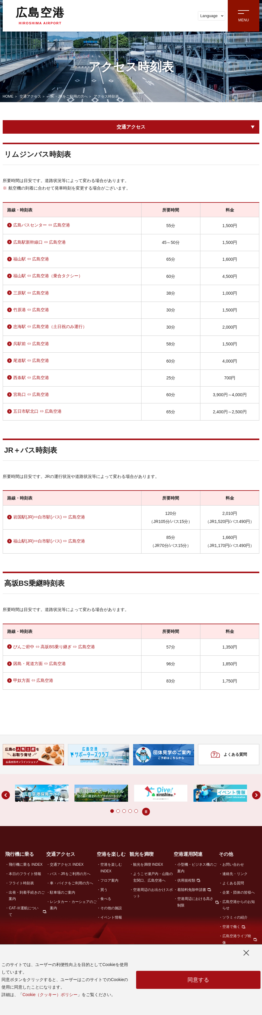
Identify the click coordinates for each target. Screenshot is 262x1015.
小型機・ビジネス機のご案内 (197, 867)
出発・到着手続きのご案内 (27, 895)
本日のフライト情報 (25, 874)
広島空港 (40, 15)
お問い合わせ (233, 864)
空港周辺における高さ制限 (195, 902)
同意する (198, 980)
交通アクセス (30, 96)
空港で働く (231, 927)
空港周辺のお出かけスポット (153, 893)
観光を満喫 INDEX (148, 864)
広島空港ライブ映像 (236, 939)
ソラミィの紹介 (235, 917)
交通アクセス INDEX (67, 864)
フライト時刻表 (21, 883)
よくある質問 (229, 754)
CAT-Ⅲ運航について (23, 911)
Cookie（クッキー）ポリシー (50, 994)
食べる (105, 899)
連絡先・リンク (235, 874)
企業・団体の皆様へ (238, 892)
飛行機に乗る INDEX (25, 864)
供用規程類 (186, 880)
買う (104, 890)
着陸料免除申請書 (191, 890)
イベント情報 (111, 917)
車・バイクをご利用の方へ (71, 883)
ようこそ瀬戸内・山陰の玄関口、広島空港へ (153, 877)
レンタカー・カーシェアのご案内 (73, 905)
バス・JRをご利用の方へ (67, 96)
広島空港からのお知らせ (238, 905)
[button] (100, 811)
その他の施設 (111, 908)
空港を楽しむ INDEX (111, 867)
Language (211, 16)
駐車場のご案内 (62, 892)
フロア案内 (109, 880)
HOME (8, 96)
